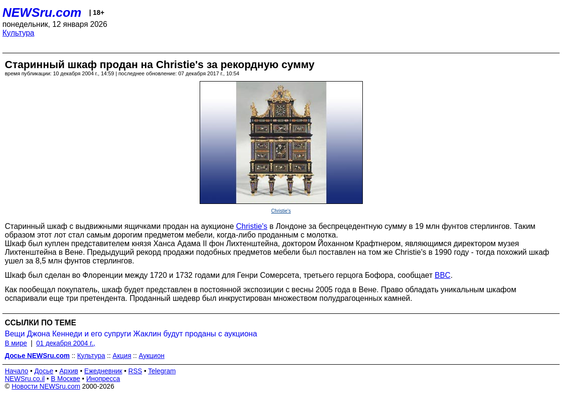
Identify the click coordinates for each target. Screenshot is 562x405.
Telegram (162, 371)
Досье (43, 371)
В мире (16, 343)
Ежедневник (103, 371)
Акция (122, 355)
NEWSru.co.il (25, 378)
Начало (16, 371)
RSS (135, 371)
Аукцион (152, 355)
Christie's (281, 211)
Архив (69, 371)
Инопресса (103, 378)
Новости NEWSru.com (46, 386)
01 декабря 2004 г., (65, 343)
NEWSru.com (42, 12)
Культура (18, 33)
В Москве (65, 378)
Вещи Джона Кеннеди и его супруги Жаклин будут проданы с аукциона (131, 334)
